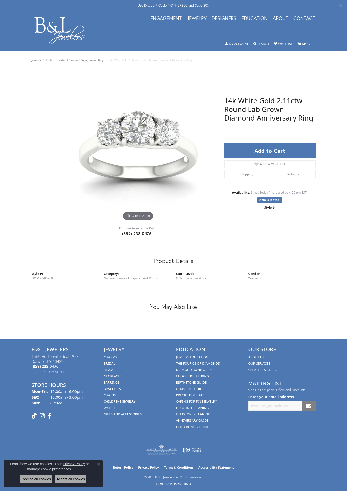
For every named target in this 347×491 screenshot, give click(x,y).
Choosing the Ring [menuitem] (192, 376)
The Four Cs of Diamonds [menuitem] (198, 363)
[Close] (341, 5)
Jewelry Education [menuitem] (192, 357)
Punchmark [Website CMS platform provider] (182, 484)
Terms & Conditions (178, 467)
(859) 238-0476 (137, 233)
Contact (304, 18)
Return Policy (123, 467)
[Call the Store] (45, 366)
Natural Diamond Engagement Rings (81, 60)
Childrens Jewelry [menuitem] (120, 401)
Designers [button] (224, 18)
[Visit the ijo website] (191, 450)
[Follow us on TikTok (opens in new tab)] (34, 416)
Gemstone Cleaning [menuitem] (193, 414)
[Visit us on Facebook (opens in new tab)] (49, 416)
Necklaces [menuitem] (113, 376)
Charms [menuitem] (110, 357)
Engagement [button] (166, 18)
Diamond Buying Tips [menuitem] (194, 369)
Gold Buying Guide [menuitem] (192, 427)
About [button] (280, 18)
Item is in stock (270, 200)
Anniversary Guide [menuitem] (192, 420)
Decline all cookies (36, 479)
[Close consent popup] (98, 464)
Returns (293, 174)
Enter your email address (271, 396)
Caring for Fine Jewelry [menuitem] (196, 401)
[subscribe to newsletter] (308, 406)
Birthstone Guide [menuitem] (191, 382)
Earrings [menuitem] (112, 382)
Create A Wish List (263, 369)
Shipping (247, 174)
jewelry (36, 60)
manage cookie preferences (49, 469)
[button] (236, 44)
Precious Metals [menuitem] (190, 395)
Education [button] (254, 18)
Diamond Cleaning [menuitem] (192, 407)
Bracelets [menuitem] (112, 388)
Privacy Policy (148, 467)
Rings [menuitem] (109, 369)
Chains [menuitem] (110, 395)
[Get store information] (48, 372)
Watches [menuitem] (111, 407)
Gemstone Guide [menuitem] (190, 388)
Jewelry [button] (197, 18)
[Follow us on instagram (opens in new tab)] (42, 416)
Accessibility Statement (216, 467)
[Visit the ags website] (161, 450)
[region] (138, 146)
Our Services (259, 363)
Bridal (49, 60)
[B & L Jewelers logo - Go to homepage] (62, 30)
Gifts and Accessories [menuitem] (123, 414)
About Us (256, 357)
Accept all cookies (71, 479)
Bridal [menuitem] (109, 363)
